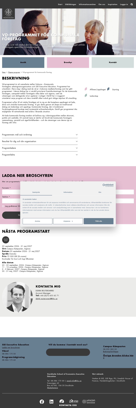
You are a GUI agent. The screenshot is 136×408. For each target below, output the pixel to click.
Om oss (101, 4)
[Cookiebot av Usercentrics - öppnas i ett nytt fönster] (104, 185)
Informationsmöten (87, 4)
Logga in (124, 4)
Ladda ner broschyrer (11, 347)
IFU (115, 378)
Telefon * (6, 197)
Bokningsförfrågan (110, 351)
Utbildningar (70, 4)
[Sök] (132, 4)
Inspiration (112, 4)
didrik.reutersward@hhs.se (46, 299)
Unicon (88, 401)
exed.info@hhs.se (74, 381)
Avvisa (37, 221)
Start (60, 4)
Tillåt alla (98, 221)
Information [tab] (68, 192)
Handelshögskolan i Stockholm (112, 381)
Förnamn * (6, 188)
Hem (4, 72)
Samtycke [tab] (36, 192)
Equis (73, 401)
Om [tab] (99, 192)
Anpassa (68, 221)
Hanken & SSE (98, 378)
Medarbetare (52, 388)
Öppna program (14, 72)
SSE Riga (109, 378)
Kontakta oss (68, 405)
